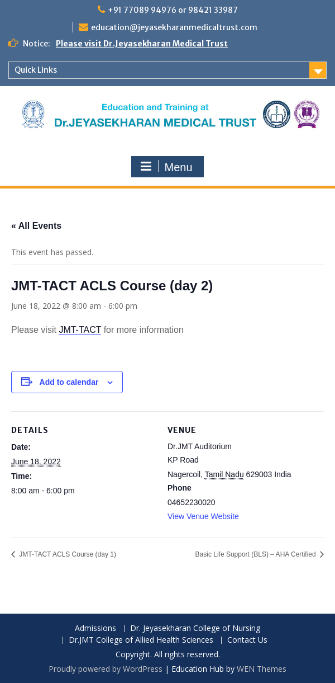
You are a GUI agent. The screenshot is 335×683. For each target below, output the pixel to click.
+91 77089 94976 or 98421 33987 (173, 10)
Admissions (95, 628)
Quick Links (36, 70)
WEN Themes (261, 668)
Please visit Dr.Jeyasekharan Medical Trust (142, 44)
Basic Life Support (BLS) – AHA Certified (256, 554)
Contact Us (247, 640)
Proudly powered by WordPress (105, 668)
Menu (166, 166)
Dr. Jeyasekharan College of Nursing (195, 628)
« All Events (36, 225)
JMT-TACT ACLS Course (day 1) (66, 554)
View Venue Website (203, 516)
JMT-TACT (80, 330)
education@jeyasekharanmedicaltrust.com (174, 27)
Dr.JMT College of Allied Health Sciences (141, 640)
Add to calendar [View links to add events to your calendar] (69, 382)
